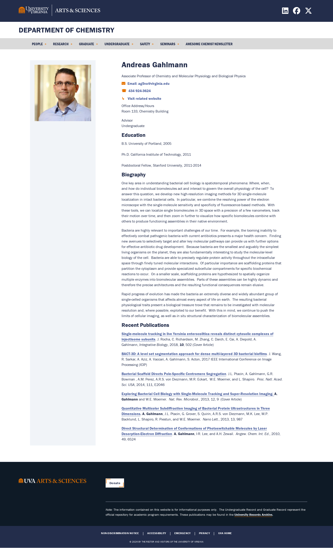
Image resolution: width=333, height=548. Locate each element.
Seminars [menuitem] (169, 45)
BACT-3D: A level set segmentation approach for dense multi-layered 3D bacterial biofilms (194, 353)
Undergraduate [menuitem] (119, 45)
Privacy (204, 533)
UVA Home (225, 533)
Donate (114, 483)
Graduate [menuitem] (88, 45)
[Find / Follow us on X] (309, 12)
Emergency (182, 533)
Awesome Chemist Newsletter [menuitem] (209, 44)
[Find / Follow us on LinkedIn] (286, 12)
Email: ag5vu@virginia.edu (148, 83)
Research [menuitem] (62, 45)
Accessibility (156, 533)
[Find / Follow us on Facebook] (297, 12)
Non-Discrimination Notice (120, 533)
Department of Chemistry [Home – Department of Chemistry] (66, 29)
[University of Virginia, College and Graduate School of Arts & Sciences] (59, 11)
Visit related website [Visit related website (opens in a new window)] (144, 98)
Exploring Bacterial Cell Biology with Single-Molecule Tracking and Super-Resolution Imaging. (198, 393)
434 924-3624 (139, 90)
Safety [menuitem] (147, 45)
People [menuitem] (39, 45)
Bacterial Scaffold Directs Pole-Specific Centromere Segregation (174, 373)
